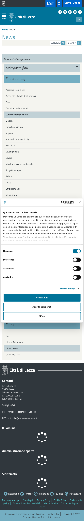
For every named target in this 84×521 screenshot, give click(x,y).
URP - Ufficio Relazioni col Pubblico (19, 411)
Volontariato (11, 195)
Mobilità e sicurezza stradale (19, 164)
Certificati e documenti (17, 108)
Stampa (74, 43)
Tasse (8, 182)
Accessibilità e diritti (15, 90)
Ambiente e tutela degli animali (21, 96)
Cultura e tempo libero (17, 114)
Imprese (9, 133)
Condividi (57, 42)
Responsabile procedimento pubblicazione (24, 514)
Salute (9, 176)
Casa (8, 102)
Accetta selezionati (42, 307)
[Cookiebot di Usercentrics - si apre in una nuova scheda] (61, 202)
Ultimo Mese (12, 348)
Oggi (8, 336)
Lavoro (9, 158)
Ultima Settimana (14, 342)
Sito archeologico (69, 503)
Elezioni (9, 120)
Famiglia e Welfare (14, 127)
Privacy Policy (43, 500)
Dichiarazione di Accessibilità (26, 503)
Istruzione (10, 145)
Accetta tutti (42, 297)
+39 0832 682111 (14, 392)
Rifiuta (42, 316)
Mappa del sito (51, 503)
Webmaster (53, 514)
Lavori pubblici (13, 151)
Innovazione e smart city (17, 139)
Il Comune (8, 428)
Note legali (28, 500)
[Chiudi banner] (80, 202)
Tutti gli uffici (8, 405)
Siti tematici (10, 473)
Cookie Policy (60, 500)
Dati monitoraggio (10, 500)
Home (5, 29)
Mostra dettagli (67, 288)
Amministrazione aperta (18, 451)
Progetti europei (13, 170)
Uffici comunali (13, 188)
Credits (42, 506)
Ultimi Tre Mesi (13, 354)
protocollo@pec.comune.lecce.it (22, 418)
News (13, 29)
